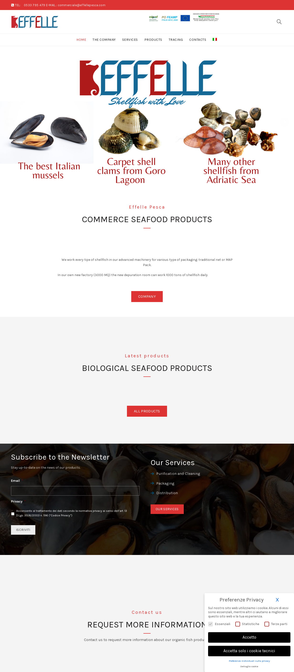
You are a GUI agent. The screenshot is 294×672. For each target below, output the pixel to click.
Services (130, 40)
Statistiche (247, 624)
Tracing (176, 40)
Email (17, 481)
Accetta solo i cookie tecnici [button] (249, 650)
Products (153, 40)
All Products (147, 411)
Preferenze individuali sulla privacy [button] (249, 660)
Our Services (167, 509)
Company (147, 296)
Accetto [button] (249, 637)
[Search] (279, 21)
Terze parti (275, 624)
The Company (104, 40)
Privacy (18, 501)
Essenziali (219, 624)
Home (81, 40)
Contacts (197, 40)
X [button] (277, 599)
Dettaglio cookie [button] (249, 666)
